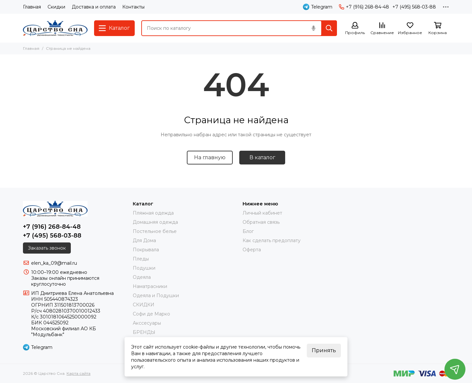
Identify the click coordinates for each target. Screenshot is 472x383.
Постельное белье (155, 231)
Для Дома (144, 240)
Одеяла (142, 277)
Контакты (133, 7)
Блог (248, 231)
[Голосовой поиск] (313, 28)
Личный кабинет (262, 213)
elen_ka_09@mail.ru (54, 263)
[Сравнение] (382, 28)
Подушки (144, 268)
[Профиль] (355, 28)
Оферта (252, 250)
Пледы (141, 259)
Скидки (56, 7)
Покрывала (146, 250)
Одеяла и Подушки (156, 295)
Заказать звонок (47, 248)
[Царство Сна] (55, 28)
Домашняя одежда (155, 222)
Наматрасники (150, 286)
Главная (32, 7)
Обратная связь (261, 222)
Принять (324, 350)
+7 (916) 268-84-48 (364, 7)
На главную (210, 157)
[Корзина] (437, 28)
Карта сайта (78, 373)
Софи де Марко (151, 314)
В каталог (262, 157)
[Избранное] (410, 28)
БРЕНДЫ (144, 332)
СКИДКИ (143, 305)
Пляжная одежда (153, 213)
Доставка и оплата (94, 7)
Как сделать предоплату (272, 240)
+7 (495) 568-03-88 (414, 7)
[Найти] (329, 28)
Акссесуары (147, 323)
